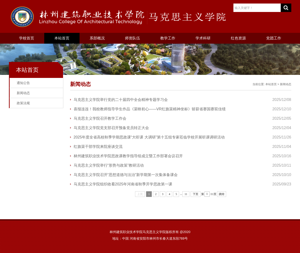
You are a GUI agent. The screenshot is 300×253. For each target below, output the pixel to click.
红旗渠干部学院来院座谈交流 (98, 147)
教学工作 (167, 38)
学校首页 (26, 38)
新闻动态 (23, 93)
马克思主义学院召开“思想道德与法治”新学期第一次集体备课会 (126, 175)
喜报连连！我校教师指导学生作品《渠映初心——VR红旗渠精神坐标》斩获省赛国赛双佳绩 (150, 109)
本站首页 (61, 38)
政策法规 (23, 103)
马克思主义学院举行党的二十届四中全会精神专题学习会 (121, 100)
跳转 (221, 194)
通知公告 (23, 83)
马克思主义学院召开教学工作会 (100, 118)
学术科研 (203, 38)
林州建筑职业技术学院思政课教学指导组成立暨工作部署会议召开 (128, 156)
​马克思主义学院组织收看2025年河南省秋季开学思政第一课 (123, 184)
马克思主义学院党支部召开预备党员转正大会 (111, 128)
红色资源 (238, 38)
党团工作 (273, 38)
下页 (195, 194)
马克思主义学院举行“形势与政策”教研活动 (109, 165)
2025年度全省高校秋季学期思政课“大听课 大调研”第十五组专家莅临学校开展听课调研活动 (149, 137)
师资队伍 (132, 38)
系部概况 (97, 38)
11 (185, 194)
